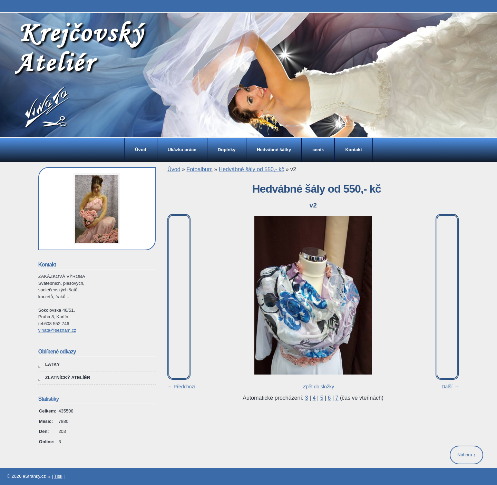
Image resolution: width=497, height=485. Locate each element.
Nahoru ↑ (466, 454)
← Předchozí (181, 386)
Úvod (140, 149)
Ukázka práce (182, 149)
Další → (450, 386)
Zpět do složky (318, 386)
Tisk (58, 476)
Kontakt (353, 149)
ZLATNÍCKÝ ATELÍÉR (67, 377)
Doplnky (226, 149)
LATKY (52, 364)
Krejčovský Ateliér (79, 47)
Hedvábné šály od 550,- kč (251, 169)
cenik (318, 149)
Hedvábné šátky (274, 149)
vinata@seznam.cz (57, 330)
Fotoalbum (199, 169)
